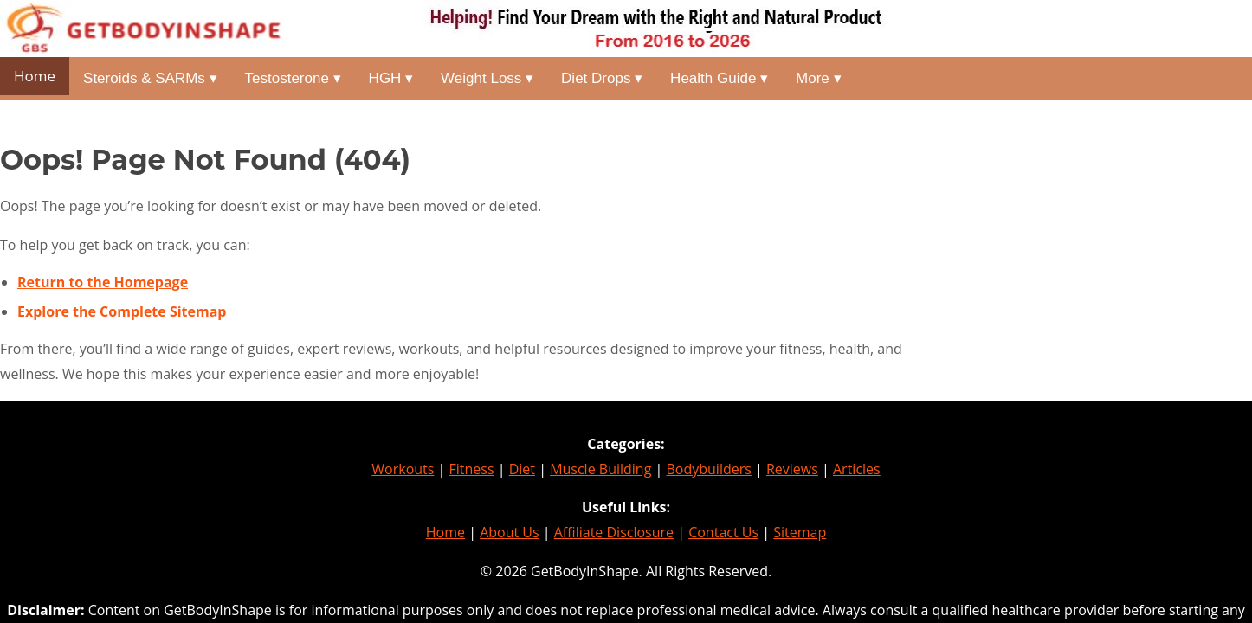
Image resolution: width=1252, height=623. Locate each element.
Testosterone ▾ (293, 78)
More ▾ (818, 78)
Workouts (402, 468)
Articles (857, 468)
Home (34, 76)
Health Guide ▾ (719, 78)
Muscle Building (600, 468)
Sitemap (799, 532)
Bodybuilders (708, 468)
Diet (522, 468)
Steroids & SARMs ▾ (150, 78)
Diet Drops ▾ (601, 78)
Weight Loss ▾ (487, 78)
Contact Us (723, 532)
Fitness (471, 468)
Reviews (792, 468)
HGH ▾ (391, 78)
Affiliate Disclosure (614, 532)
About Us (509, 532)
